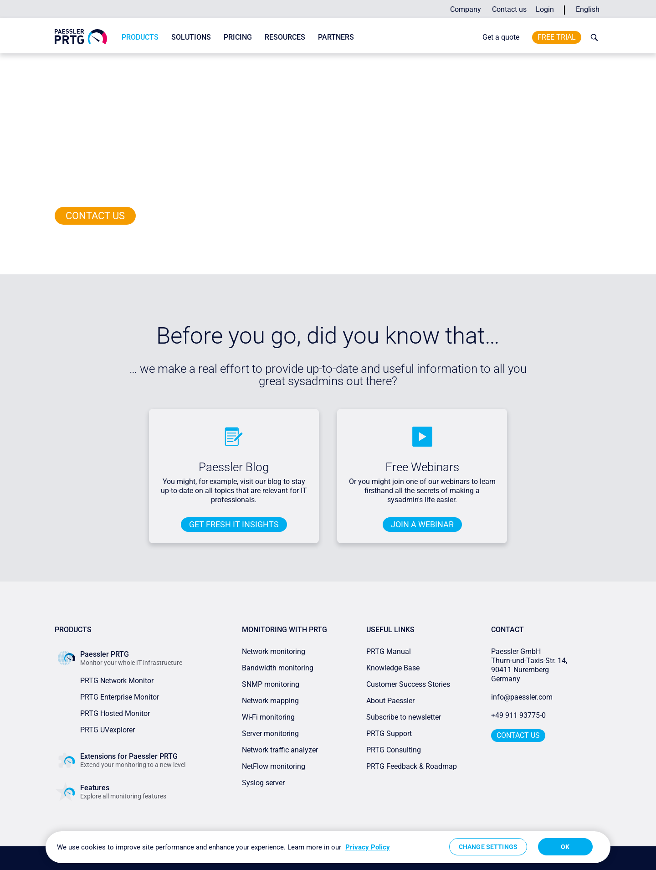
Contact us (509, 9)
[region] (328, 847)
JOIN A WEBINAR (422, 524)
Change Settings (488, 846)
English (588, 9)
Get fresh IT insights (234, 524)
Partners (336, 37)
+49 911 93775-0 (518, 715)
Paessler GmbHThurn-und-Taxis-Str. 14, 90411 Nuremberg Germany (530, 665)
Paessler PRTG (93, 61)
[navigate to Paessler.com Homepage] (81, 36)
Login (545, 9)
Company (465, 9)
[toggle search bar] (592, 37)
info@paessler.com (522, 697)
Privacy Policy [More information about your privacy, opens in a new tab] (367, 847)
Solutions (191, 37)
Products (140, 37)
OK (565, 846)
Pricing (238, 37)
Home (62, 61)
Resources (285, 37)
